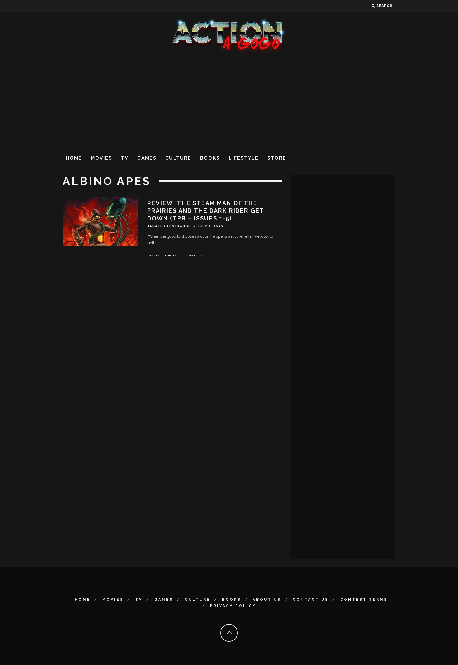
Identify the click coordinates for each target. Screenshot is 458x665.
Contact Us (311, 599)
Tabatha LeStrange (169, 226)
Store (276, 158)
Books (210, 158)
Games (147, 158)
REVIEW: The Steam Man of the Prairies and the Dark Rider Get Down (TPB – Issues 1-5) (205, 211)
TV (125, 158)
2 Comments (192, 255)
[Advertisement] (229, 102)
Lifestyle (244, 158)
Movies (101, 158)
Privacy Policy (233, 606)
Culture (178, 158)
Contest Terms (364, 599)
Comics (170, 255)
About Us (267, 599)
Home (74, 158)
